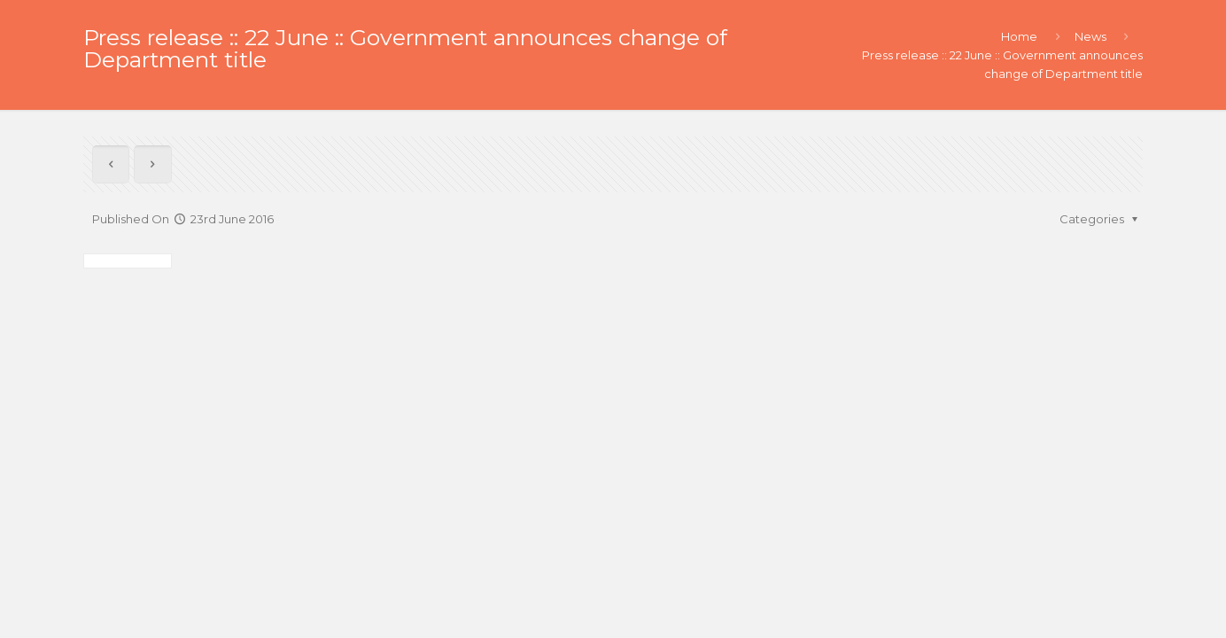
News (1090, 36)
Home (1019, 36)
